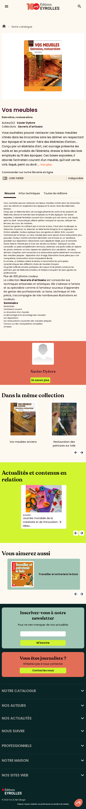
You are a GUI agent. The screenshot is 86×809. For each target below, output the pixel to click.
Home (4, 26)
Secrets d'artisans (30, 126)
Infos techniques (29, 193)
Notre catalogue (22, 27)
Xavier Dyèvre (26, 123)
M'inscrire (43, 643)
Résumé (10, 193)
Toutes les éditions (55, 193)
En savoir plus (40, 380)
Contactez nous (43, 670)
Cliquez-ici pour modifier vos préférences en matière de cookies (43, 804)
